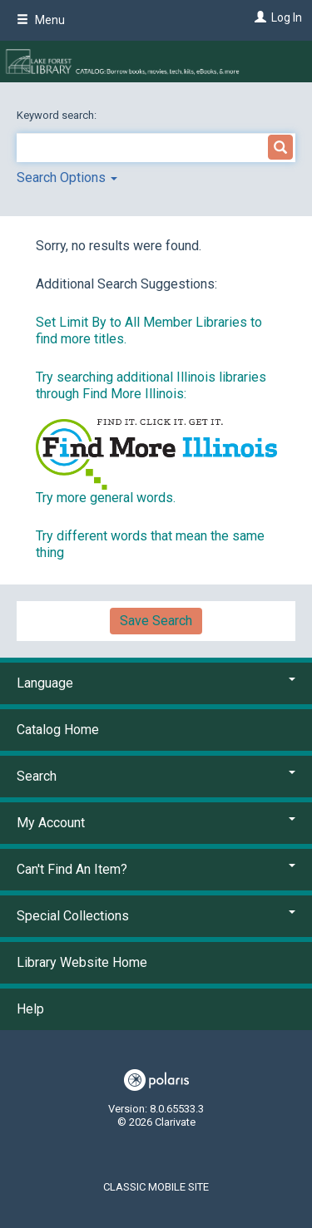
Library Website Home (82, 962)
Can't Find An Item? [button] (156, 869)
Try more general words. (106, 498)
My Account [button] (156, 823)
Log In (286, 17)
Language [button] (156, 683)
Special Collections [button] (156, 916)
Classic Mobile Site (156, 1187)
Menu (41, 20)
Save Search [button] (156, 621)
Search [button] (156, 776)
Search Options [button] (67, 177)
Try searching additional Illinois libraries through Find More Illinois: (151, 385)
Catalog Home (58, 729)
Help (30, 1009)
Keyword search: (58, 115)
